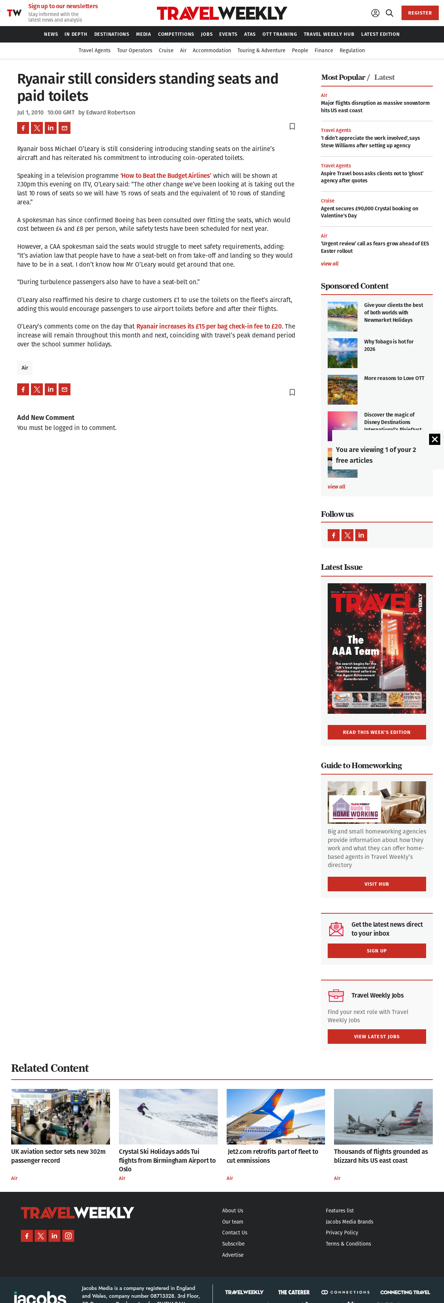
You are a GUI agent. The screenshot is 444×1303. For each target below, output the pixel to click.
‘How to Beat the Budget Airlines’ (165, 176)
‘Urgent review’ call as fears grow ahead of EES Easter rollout (375, 247)
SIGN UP (377, 951)
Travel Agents (336, 130)
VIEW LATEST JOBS (377, 1036)
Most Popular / (345, 77)
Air (25, 368)
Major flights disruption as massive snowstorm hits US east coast (375, 107)
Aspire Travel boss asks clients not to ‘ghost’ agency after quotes (372, 177)
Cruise (327, 200)
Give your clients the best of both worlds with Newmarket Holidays (393, 312)
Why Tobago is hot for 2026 (389, 345)
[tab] (347, 77)
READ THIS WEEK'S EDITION (377, 732)
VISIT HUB (377, 884)
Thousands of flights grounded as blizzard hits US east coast (381, 1156)
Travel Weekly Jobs (378, 995)
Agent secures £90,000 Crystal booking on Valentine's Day (369, 212)
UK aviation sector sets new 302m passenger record (58, 1156)
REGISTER (420, 12)
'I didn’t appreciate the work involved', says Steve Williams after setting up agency (370, 142)
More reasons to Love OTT (394, 378)
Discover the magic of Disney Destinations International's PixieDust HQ (393, 426)
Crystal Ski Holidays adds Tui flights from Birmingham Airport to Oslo (167, 1161)
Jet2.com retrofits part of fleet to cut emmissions (272, 1156)
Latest (384, 77)
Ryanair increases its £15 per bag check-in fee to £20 (209, 326)
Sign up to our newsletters (63, 6)
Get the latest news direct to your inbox (387, 929)
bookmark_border (292, 126)
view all (329, 264)
